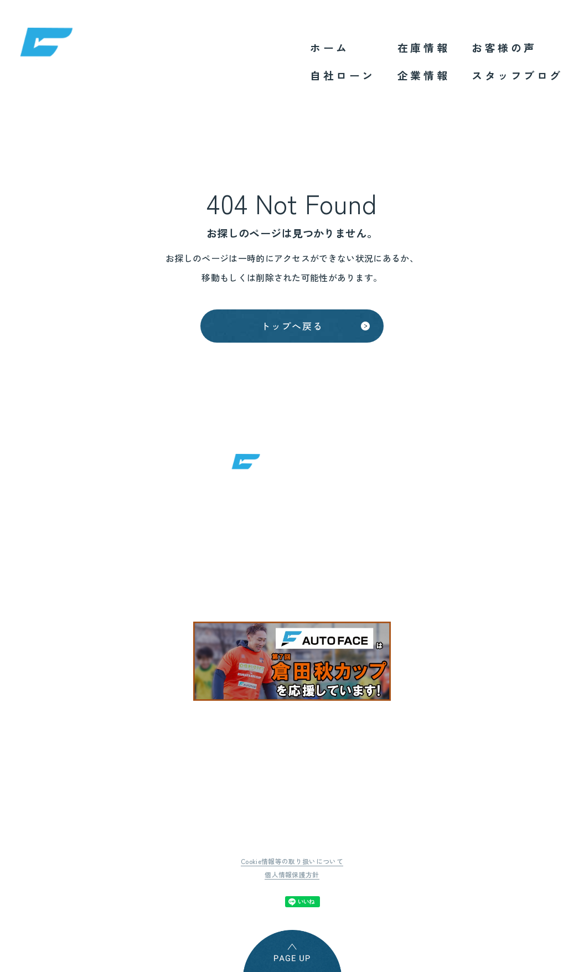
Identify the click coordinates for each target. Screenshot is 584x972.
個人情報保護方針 (292, 867)
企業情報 (423, 75)
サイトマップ (490, 809)
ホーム (329, 47)
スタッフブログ (517, 75)
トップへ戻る (292, 327)
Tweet (196, 894)
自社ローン (342, 75)
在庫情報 (423, 47)
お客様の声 (504, 47)
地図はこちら (426, 568)
